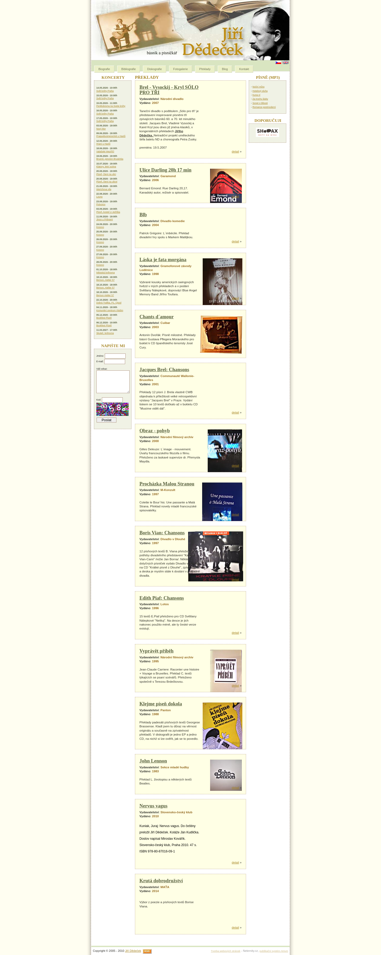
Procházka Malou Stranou (166, 483)
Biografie (104, 69)
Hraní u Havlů (103, 144)
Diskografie (154, 69)
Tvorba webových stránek (225, 950)
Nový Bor (101, 128)
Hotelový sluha (259, 91)
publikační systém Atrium (274, 950)
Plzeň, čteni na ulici (106, 174)
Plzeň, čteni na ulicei (106, 181)
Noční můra (258, 86)
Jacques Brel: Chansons (164, 369)
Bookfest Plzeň (104, 317)
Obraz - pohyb (154, 430)
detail (235, 151)
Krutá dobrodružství (161, 880)
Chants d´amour (156, 316)
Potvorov (100, 204)
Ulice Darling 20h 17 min (165, 170)
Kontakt (244, 69)
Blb (143, 214)
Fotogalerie (180, 69)
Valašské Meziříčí (105, 151)
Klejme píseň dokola (160, 703)
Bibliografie (128, 69)
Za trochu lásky (260, 99)
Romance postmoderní (264, 107)
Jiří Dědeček (133, 950)
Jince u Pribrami (104, 219)
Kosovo (100, 227)
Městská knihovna (105, 272)
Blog (225, 69)
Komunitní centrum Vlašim (109, 310)
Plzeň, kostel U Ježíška (108, 212)
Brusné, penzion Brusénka (109, 159)
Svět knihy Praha (105, 91)
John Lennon (153, 761)
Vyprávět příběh (156, 651)
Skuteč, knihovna (105, 333)
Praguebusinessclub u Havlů (110, 136)
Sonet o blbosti (259, 103)
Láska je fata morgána (163, 259)
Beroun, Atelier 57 (105, 280)
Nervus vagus (153, 806)
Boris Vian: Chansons (162, 532)
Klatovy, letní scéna (106, 166)
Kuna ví (256, 95)
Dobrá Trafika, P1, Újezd (108, 302)
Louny (99, 196)
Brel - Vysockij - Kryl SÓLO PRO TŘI (168, 90)
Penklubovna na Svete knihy (110, 106)
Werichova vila (103, 189)
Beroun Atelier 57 (105, 295)
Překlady (205, 69)
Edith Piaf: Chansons (161, 598)
